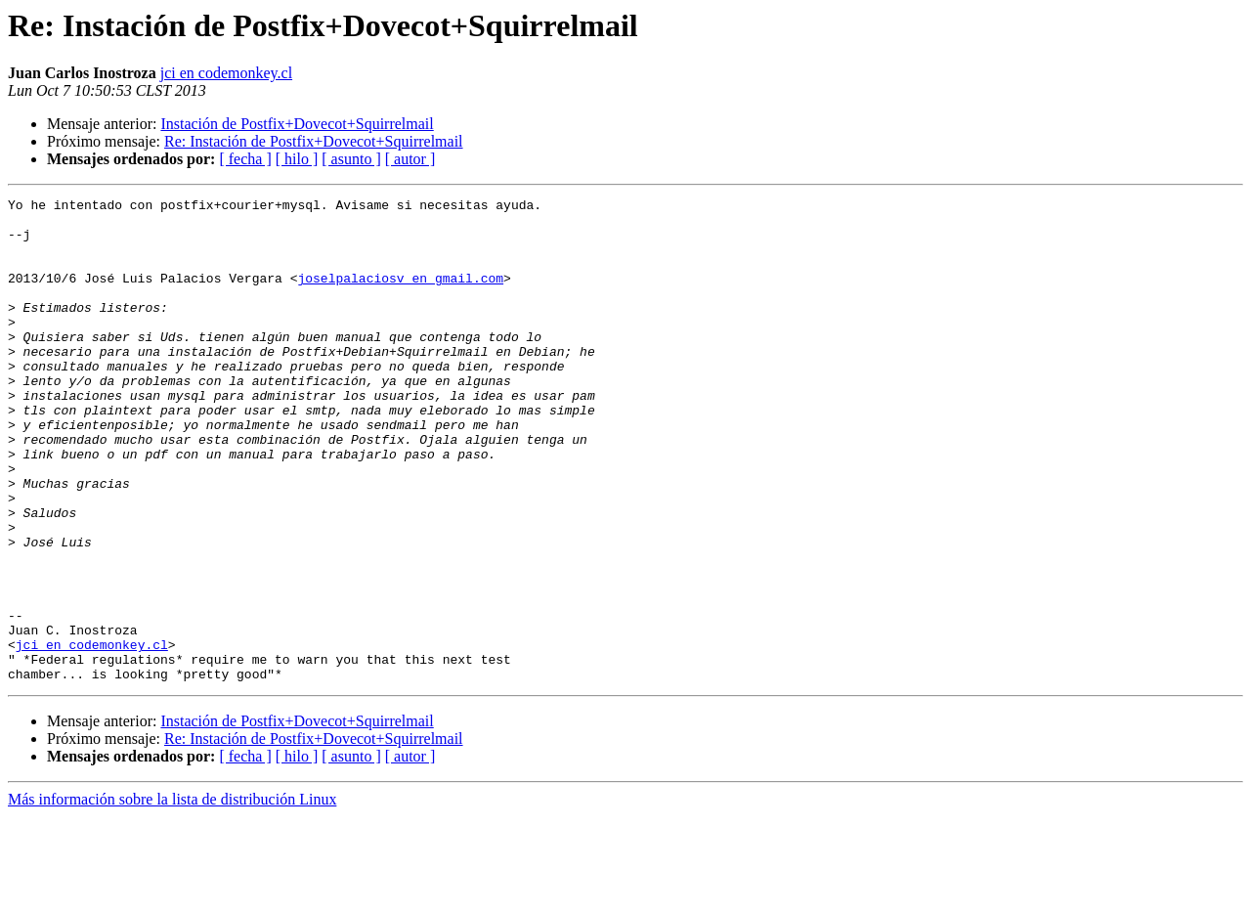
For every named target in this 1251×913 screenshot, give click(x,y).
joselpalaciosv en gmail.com (400, 295)
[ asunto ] (351, 159)
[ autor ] (410, 159)
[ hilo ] (297, 159)
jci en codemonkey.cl (226, 73)
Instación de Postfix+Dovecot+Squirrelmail (296, 123)
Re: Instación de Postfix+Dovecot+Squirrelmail (313, 141)
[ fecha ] (245, 159)
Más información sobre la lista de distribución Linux (172, 896)
